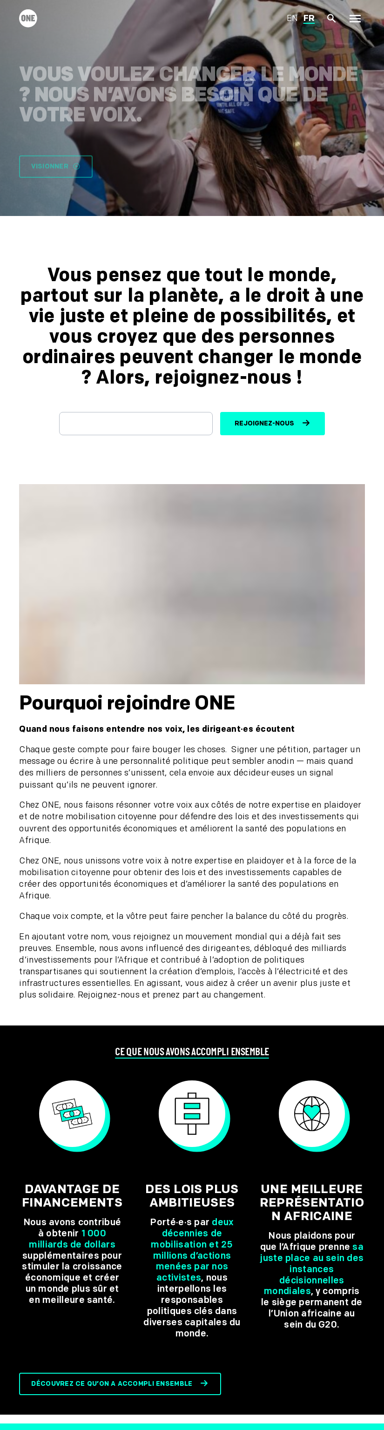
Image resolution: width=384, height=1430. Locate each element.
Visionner (56, 172)
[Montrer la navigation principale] (355, 18)
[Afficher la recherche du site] (332, 19)
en (292, 18)
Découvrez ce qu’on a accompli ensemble (111, 1384)
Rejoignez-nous (264, 423)
